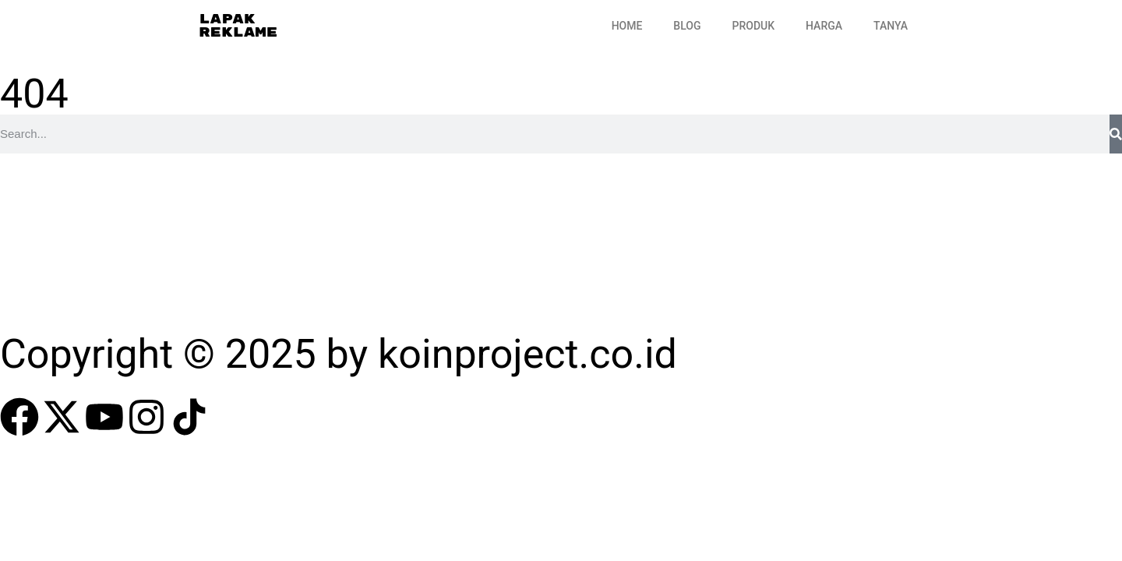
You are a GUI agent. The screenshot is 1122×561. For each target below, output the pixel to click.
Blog (686, 25)
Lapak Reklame (238, 26)
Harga (824, 25)
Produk (753, 25)
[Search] (1116, 134)
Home (627, 25)
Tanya (890, 25)
